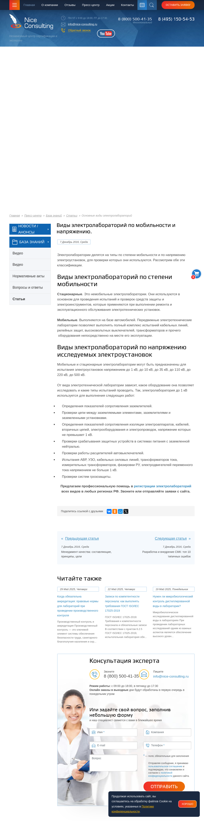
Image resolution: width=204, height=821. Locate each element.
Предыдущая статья (82, 538)
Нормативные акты (28, 276)
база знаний (28, 242)
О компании (49, 5)
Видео (18, 253)
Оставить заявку (178, 4)
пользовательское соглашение (165, 766)
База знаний (54, 215)
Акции (110, 5)
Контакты (127, 5)
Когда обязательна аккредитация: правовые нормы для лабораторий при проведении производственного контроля (77, 606)
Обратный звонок (79, 30)
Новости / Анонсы (25, 229)
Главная (29, 5)
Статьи (71, 215)
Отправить (164, 786)
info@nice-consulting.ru (82, 24)
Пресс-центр (91, 5)
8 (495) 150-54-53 (176, 19)
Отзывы (70, 5)
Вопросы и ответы (28, 287)
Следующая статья (171, 538)
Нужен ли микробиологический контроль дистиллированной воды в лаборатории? (173, 601)
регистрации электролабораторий (162, 486)
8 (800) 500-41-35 (135, 19)
